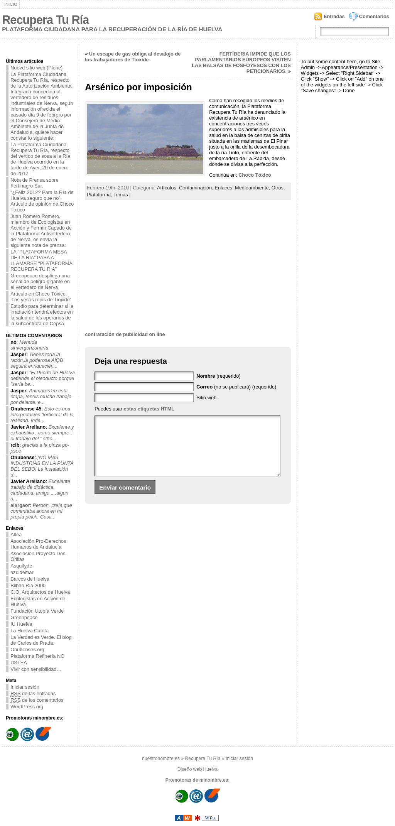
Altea (16, 534)
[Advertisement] (188, 272)
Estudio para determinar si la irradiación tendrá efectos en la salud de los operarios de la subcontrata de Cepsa (41, 314)
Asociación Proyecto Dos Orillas (37, 556)
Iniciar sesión (24, 687)
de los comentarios (36, 700)
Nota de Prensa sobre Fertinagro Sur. (34, 183)
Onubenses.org (27, 649)
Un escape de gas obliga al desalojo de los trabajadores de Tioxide (133, 56)
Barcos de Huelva (29, 579)
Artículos (166, 188)
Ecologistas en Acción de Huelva (37, 601)
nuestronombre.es (161, 758)
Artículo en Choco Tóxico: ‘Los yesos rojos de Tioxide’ (40, 296)
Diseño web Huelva (197, 769)
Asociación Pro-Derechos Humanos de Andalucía (38, 544)
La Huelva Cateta (29, 630)
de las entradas (33, 693)
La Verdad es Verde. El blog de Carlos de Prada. (41, 640)
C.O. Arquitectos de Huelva (40, 592)
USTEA (18, 663)
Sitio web (206, 397)
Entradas (334, 16)
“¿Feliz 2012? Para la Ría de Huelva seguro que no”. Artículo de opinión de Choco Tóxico (42, 201)
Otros (278, 188)
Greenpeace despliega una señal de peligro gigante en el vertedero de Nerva (40, 281)
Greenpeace (23, 617)
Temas (120, 195)
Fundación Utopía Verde (37, 611)
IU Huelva (21, 624)
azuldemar (22, 572)
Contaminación (195, 188)
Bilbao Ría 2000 (28, 585)
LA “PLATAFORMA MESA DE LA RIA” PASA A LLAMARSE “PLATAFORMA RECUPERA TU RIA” (41, 260)
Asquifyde (21, 566)
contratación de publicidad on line (125, 334)
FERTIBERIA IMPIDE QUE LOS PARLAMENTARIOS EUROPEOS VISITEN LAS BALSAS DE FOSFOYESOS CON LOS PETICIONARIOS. (241, 62)
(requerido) (218, 376)
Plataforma (99, 195)
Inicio (10, 4)
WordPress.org (26, 706)
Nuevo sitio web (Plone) (36, 68)
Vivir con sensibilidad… (35, 669)
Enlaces (223, 188)
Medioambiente (252, 188)
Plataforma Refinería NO (37, 656)
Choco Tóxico (254, 175)
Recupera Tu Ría (45, 20)
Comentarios (374, 16)
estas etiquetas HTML (149, 409)
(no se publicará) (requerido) (236, 387)
